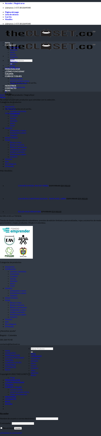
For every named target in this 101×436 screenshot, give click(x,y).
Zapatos (13, 135)
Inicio (7, 42)
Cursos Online (16, 389)
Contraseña (5, 423)
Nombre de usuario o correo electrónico (17, 418)
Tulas (12, 59)
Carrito (8, 17)
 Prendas (9, 166)
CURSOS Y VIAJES (13, 362)
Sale (7, 161)
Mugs (12, 66)
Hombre (8, 128)
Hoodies (8, 19)
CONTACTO (10, 88)
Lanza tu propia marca (19, 81)
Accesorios (10, 106)
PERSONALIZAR (12, 69)
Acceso (18, 428)
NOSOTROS (10, 85)
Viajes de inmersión (18, 83)
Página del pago (12, 12)
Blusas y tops (15, 142)
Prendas (8, 159)
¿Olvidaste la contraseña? (11, 433)
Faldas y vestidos (17, 152)
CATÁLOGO (10, 45)
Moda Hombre (11, 137)
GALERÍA (9, 73)
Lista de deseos (12, 14)
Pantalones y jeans (18, 133)
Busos (12, 64)
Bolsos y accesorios (18, 147)
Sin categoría (10, 164)
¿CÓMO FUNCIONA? (14, 357)
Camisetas (14, 47)
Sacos (12, 52)
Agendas (14, 62)
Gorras (13, 54)
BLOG (7, 90)
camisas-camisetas (18, 111)
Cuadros (14, 57)
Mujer (7, 140)
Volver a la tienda (17, 87)
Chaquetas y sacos (18, 130)
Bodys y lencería (17, 144)
